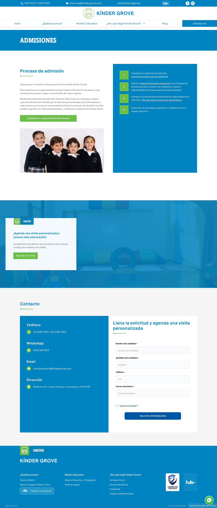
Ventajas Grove (117, 480)
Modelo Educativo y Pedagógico (80, 480)
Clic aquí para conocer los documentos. (162, 100)
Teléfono (120, 372)
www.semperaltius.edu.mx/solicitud (149, 76)
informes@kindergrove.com (85, 3)
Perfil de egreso (72, 484)
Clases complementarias (122, 493)
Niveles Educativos (119, 484)
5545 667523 (41, 350)
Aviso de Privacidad (128, 406)
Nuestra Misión (27, 480)
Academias (115, 489)
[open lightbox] (108, 183)
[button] (126, 23)
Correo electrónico (124, 386)
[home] (88, 13)
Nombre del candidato (126, 344)
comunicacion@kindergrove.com (52, 368)
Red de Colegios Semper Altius (35, 484)
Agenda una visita (25, 255)
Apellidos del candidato (126, 358)
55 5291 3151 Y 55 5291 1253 (49, 331)
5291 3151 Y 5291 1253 (37, 3)
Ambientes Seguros (128, 3)
